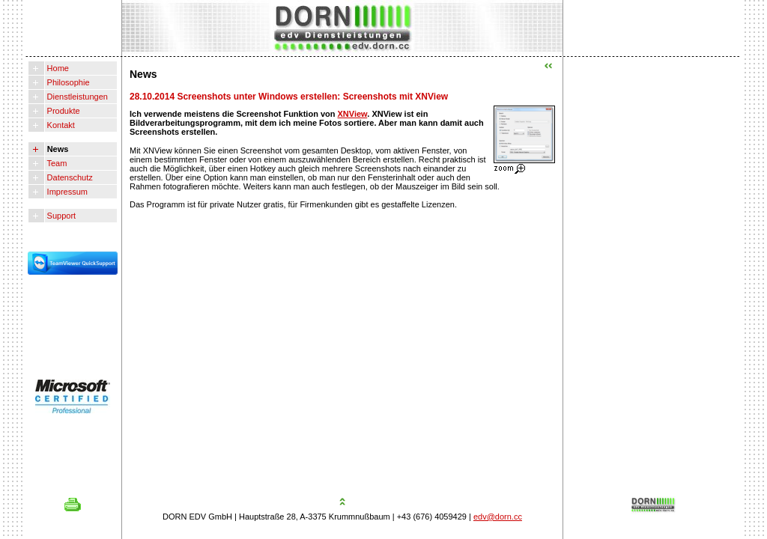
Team (56, 163)
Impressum (66, 191)
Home (57, 68)
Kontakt (60, 125)
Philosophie (67, 82)
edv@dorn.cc (497, 516)
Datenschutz (69, 177)
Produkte (62, 110)
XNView (353, 113)
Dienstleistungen (76, 96)
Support (60, 215)
